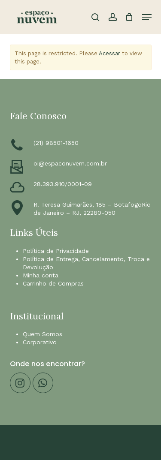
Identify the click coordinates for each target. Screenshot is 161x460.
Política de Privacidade (56, 250)
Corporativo (40, 342)
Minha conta (40, 275)
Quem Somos (42, 334)
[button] (147, 17)
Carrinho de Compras (53, 283)
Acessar (109, 53)
